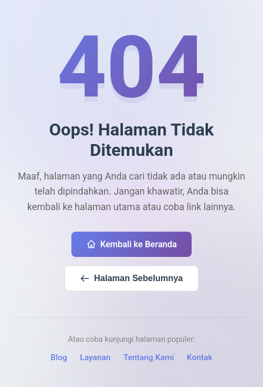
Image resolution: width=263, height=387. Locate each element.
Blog (58, 357)
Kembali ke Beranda (131, 244)
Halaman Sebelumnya (131, 278)
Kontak (200, 357)
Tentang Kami (148, 357)
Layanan (95, 357)
